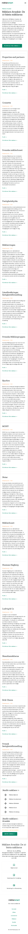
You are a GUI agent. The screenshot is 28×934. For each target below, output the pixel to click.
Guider (14, 922)
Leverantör (14, 915)
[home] (7, 3)
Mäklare (14, 919)
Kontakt (14, 909)
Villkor (14, 912)
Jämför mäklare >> (9, 834)
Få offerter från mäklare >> (12, 46)
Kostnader (14, 925)
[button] (25, 3)
